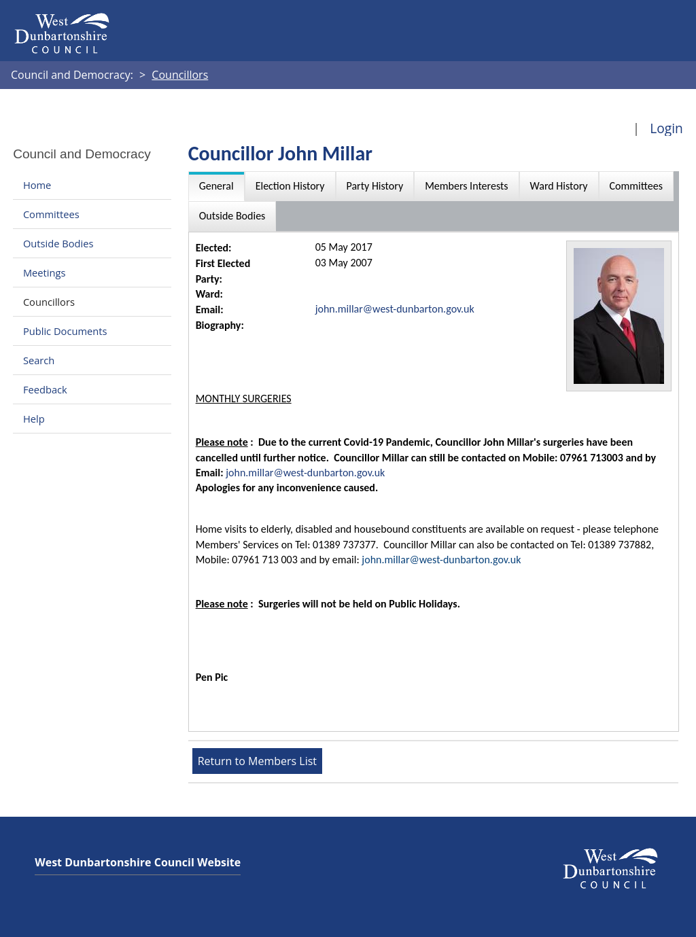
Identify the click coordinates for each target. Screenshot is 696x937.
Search (38, 360)
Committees (51, 214)
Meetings (44, 272)
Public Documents (65, 331)
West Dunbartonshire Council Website (138, 862)
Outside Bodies (58, 243)
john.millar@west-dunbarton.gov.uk (394, 308)
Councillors (49, 301)
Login (666, 128)
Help (34, 418)
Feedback (45, 389)
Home (37, 185)
